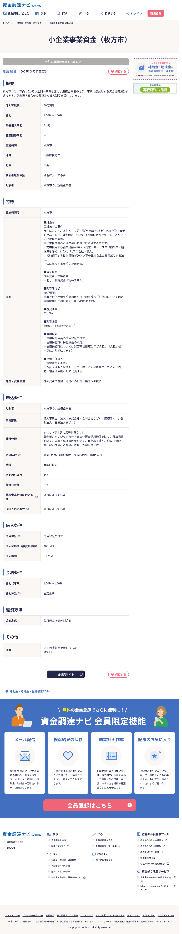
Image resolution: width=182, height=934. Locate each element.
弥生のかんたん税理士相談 (152, 863)
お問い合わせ (149, 915)
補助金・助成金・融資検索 (29, 22)
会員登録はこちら (99, 805)
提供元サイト (66, 674)
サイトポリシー (12, 915)
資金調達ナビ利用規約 (67, 915)
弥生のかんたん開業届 (150, 845)
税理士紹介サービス (149, 851)
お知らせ (11, 847)
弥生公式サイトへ (166, 915)
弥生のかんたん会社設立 (151, 840)
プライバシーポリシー (33, 915)
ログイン (136, 13)
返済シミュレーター (60, 871)
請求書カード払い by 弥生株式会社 (155, 879)
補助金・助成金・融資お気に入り (66, 877)
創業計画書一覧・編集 (106, 845)
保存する (120, 71)
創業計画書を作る (104, 840)
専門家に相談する (104, 859)
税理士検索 (145, 857)
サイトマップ (86, 915)
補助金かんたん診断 (60, 865)
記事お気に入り (58, 845)
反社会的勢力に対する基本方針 (110, 915)
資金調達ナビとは (16, 13)
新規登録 (155, 13)
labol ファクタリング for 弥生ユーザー (155, 888)
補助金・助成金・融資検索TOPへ (30, 691)
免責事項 (50, 915)
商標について (133, 915)
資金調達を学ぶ (58, 840)
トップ (6, 22)
